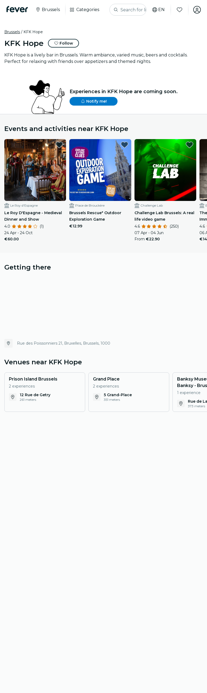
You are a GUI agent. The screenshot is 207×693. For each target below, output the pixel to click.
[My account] (197, 10)
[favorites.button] (59, 144)
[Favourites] (179, 10)
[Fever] (17, 9)
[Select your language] (158, 9)
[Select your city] (47, 10)
